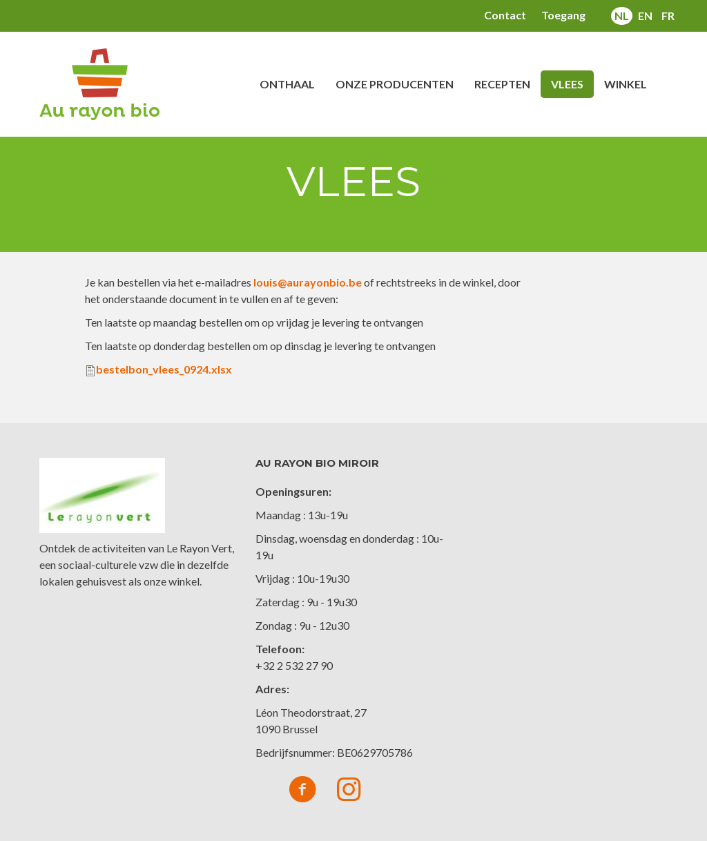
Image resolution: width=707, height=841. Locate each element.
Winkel (625, 83)
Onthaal (287, 83)
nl (621, 15)
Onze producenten (395, 83)
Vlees (567, 83)
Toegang (563, 14)
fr (668, 15)
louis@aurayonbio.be (307, 282)
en (645, 15)
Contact (505, 14)
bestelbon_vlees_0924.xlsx (164, 369)
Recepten (502, 83)
